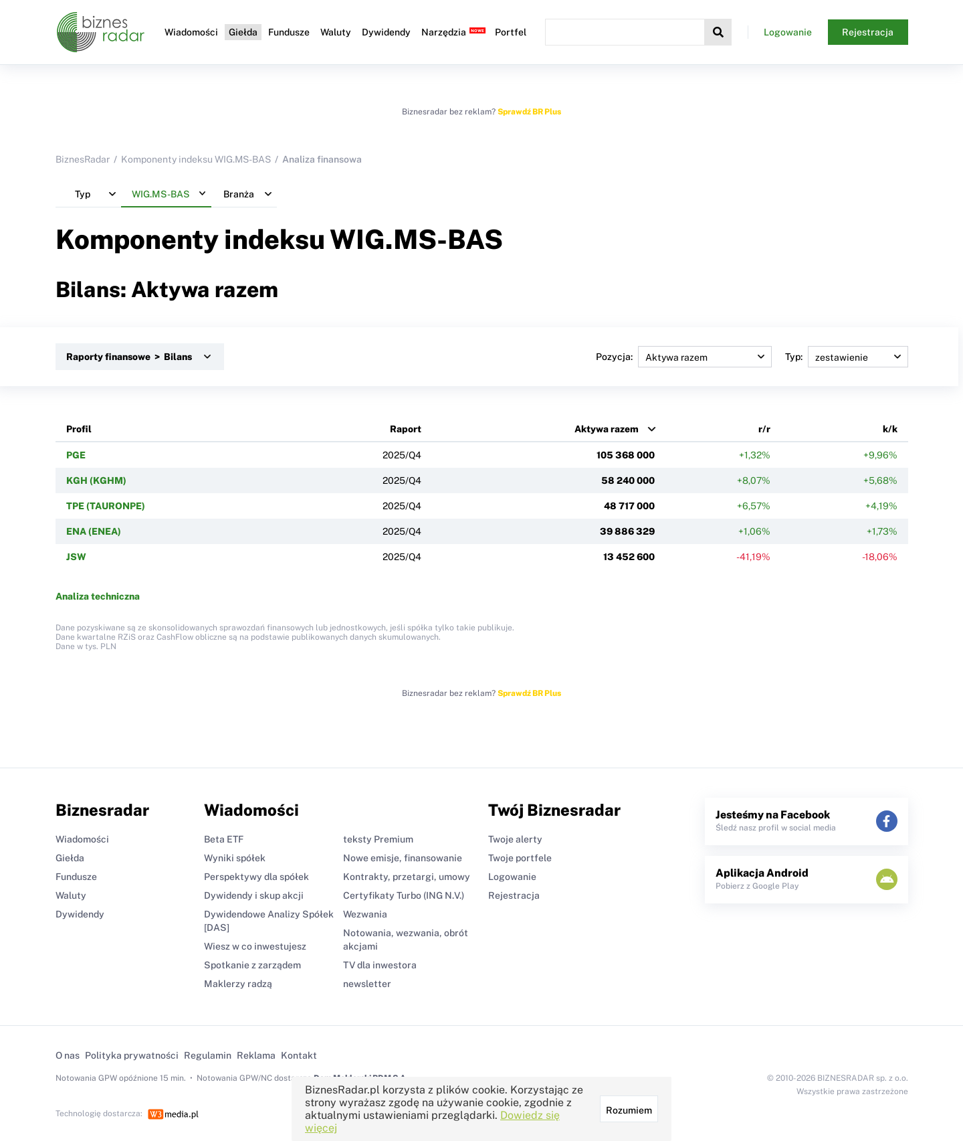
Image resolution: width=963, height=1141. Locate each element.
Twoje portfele (520, 858)
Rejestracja (867, 32)
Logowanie (788, 32)
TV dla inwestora (380, 965)
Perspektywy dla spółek (256, 876)
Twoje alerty (515, 839)
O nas (68, 1055)
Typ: (846, 356)
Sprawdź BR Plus (529, 111)
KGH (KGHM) (96, 480)
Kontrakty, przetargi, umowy (406, 876)
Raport (405, 429)
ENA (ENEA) (93, 531)
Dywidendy (386, 32)
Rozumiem (629, 1110)
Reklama (256, 1055)
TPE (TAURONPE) (105, 506)
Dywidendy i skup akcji (254, 895)
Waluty (335, 32)
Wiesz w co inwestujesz (255, 946)
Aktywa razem (606, 429)
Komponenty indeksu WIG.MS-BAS (196, 159)
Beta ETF (223, 839)
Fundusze (289, 32)
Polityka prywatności (132, 1055)
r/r (764, 429)
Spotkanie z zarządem (252, 965)
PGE (76, 455)
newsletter (367, 983)
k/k (890, 429)
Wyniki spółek (234, 858)
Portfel (510, 32)
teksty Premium (378, 839)
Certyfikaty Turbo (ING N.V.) (403, 895)
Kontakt (299, 1055)
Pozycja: (684, 356)
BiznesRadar (83, 159)
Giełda (243, 32)
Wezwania (365, 914)
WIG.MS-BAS (416, 239)
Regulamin (207, 1055)
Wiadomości (191, 32)
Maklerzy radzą (238, 983)
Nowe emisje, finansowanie (402, 858)
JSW (76, 556)
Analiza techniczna (98, 596)
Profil (79, 429)
